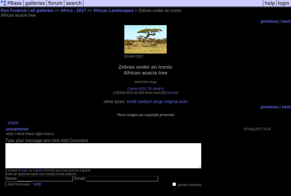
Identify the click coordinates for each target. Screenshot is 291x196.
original (171, 101)
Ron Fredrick (14, 10)
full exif (172, 93)
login (24, 175)
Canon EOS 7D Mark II (145, 89)
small (131, 101)
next (286, 21)
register (38, 175)
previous (269, 21)
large (158, 101)
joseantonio (17, 129)
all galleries (41, 10)
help (37, 188)
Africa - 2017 (74, 10)
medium (145, 101)
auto (183, 101)
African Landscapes (113, 10)
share (13, 123)
